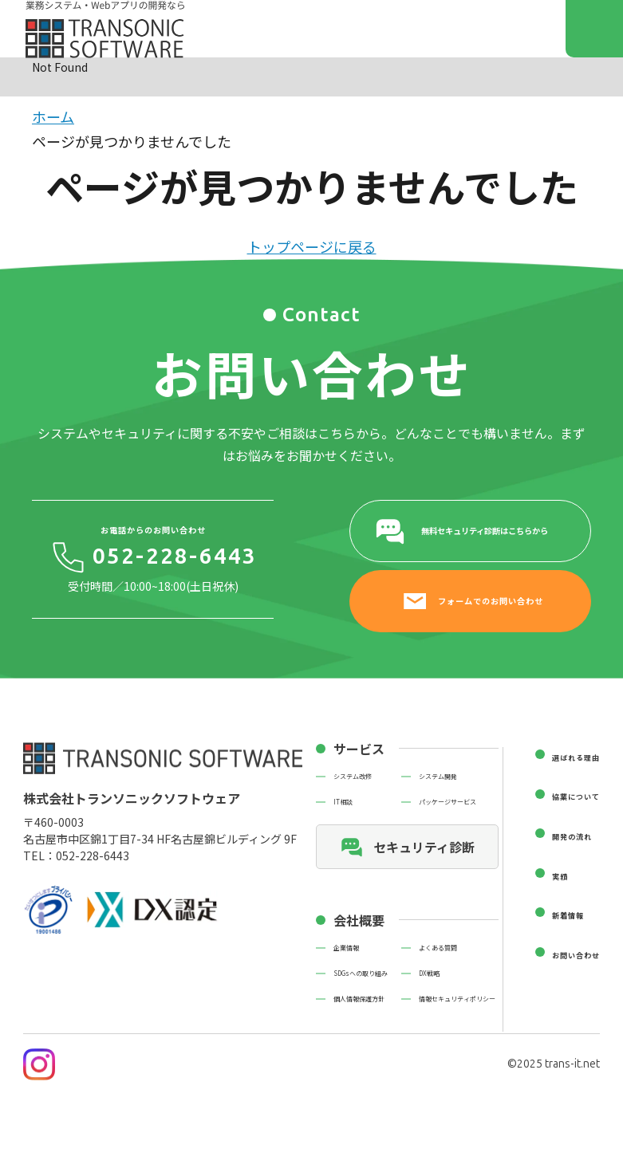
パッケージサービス (447, 802)
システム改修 (352, 776)
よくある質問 (438, 948)
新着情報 (568, 915)
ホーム (53, 116)
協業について (576, 796)
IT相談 (343, 802)
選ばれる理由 (576, 757)
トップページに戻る (312, 246)
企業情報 (346, 948)
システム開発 (438, 776)
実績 (560, 876)
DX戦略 (429, 973)
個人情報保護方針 (358, 999)
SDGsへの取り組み (360, 973)
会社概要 (358, 920)
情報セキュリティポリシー (457, 999)
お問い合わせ (576, 955)
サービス (358, 748)
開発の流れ (572, 836)
